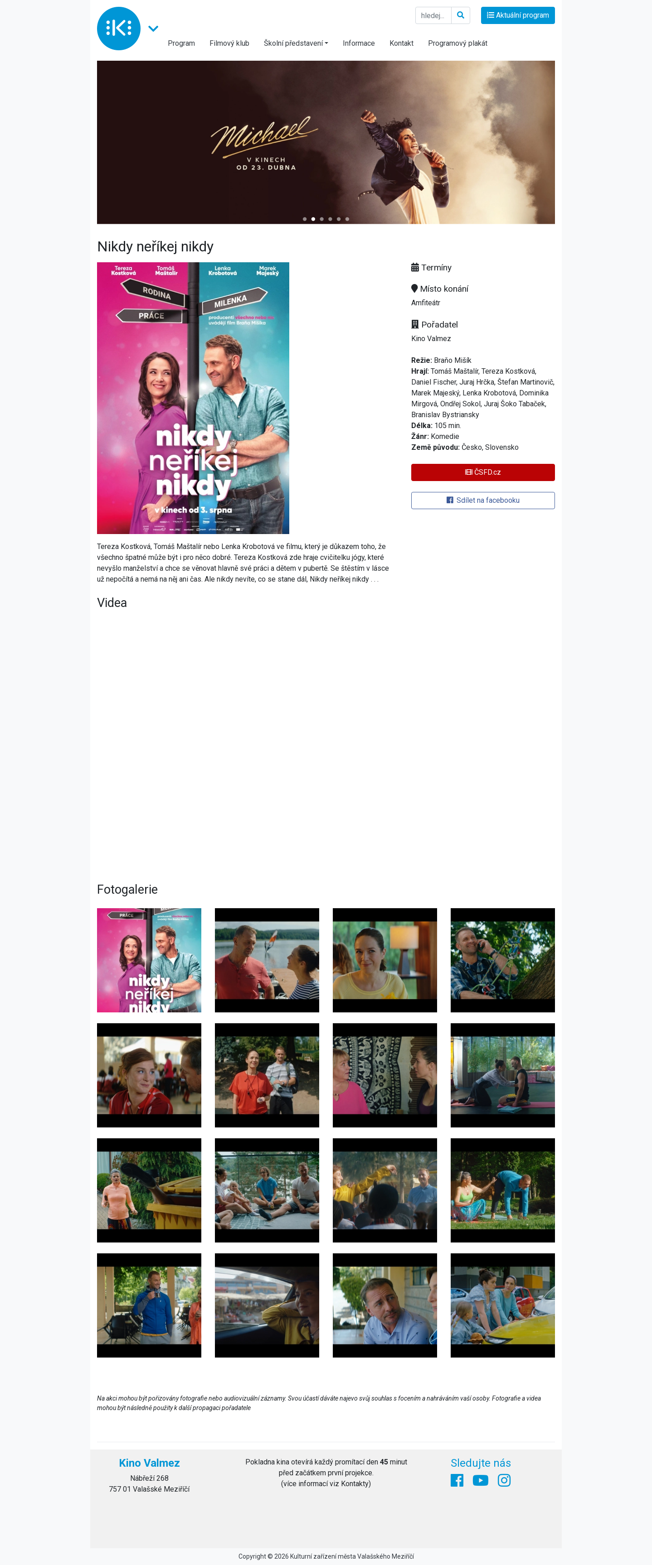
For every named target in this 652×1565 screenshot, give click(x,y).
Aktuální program (518, 15)
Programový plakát (457, 43)
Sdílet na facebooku (483, 500)
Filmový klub (229, 43)
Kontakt (401, 43)
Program (181, 43)
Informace (359, 43)
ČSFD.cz (483, 472)
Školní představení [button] (293, 43)
